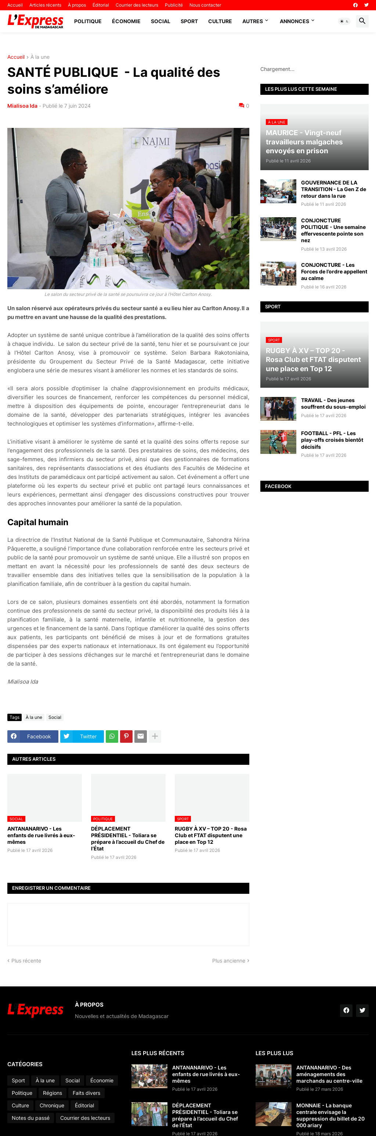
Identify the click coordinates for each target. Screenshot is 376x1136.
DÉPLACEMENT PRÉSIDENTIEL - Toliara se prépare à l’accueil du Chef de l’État (127, 838)
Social (160, 21)
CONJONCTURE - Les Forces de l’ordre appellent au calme (334, 271)
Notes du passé (31, 1118)
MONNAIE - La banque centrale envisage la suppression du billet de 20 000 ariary (330, 1115)
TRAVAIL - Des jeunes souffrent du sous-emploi (333, 403)
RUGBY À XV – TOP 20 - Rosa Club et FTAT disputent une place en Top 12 (211, 835)
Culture (220, 21)
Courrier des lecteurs (137, 5)
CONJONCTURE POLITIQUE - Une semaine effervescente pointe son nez (333, 230)
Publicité (174, 5)
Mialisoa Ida (22, 106)
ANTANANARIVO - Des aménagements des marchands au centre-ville (329, 1074)
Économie (126, 21)
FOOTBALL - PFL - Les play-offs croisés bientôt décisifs (332, 439)
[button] (344, 21)
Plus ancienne (228, 960)
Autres (252, 21)
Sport (189, 21)
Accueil (15, 5)
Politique (88, 21)
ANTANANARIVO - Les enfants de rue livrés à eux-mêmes (41, 835)
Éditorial (101, 5)
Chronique (52, 1105)
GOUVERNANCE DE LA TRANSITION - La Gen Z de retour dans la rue (333, 189)
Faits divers (86, 1093)
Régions (52, 1093)
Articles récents (45, 5)
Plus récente (26, 960)
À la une (40, 57)
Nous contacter (205, 5)
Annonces (294, 21)
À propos (77, 5)
